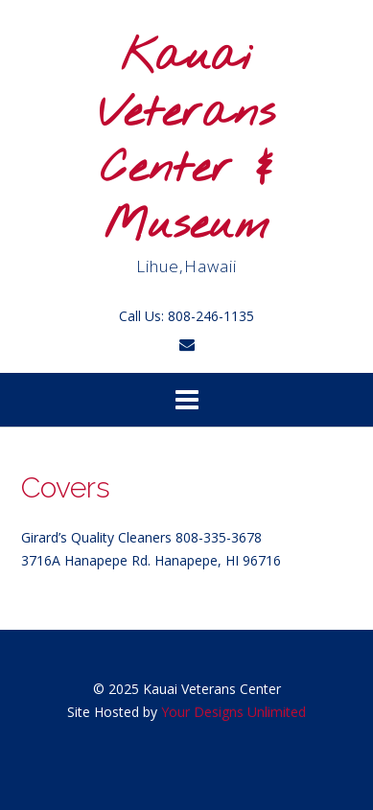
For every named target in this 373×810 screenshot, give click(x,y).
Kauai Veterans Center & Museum (187, 142)
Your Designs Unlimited (233, 712)
